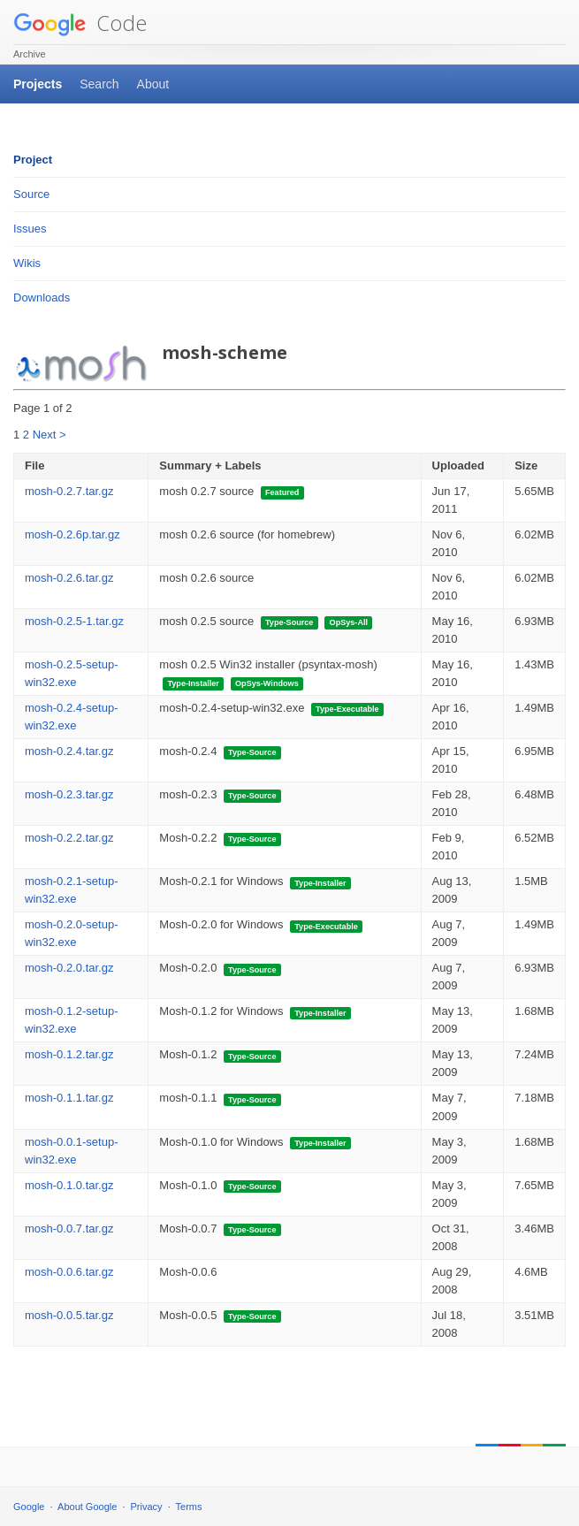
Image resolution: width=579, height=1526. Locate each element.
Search (99, 84)
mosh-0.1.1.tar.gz (69, 1097)
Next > (49, 434)
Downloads (41, 297)
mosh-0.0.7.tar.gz (69, 1228)
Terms (189, 1506)
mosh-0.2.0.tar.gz (69, 967)
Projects (37, 84)
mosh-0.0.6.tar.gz (69, 1271)
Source (31, 194)
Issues (30, 228)
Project (32, 159)
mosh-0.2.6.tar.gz (69, 577)
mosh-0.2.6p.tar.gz (72, 534)
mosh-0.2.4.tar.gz (69, 751)
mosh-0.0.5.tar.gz (69, 1315)
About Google (87, 1506)
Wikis (27, 263)
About (153, 84)
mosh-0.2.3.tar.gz (69, 794)
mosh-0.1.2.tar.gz (69, 1054)
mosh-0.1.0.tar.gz (69, 1185)
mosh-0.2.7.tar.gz (69, 491)
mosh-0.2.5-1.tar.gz (74, 621)
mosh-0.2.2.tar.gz (69, 837)
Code (80, 22)
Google (28, 1506)
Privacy (147, 1506)
